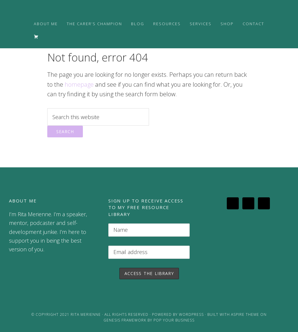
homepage (79, 84)
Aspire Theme (245, 314)
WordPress (191, 314)
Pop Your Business (173, 320)
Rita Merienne (86, 314)
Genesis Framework (125, 320)
